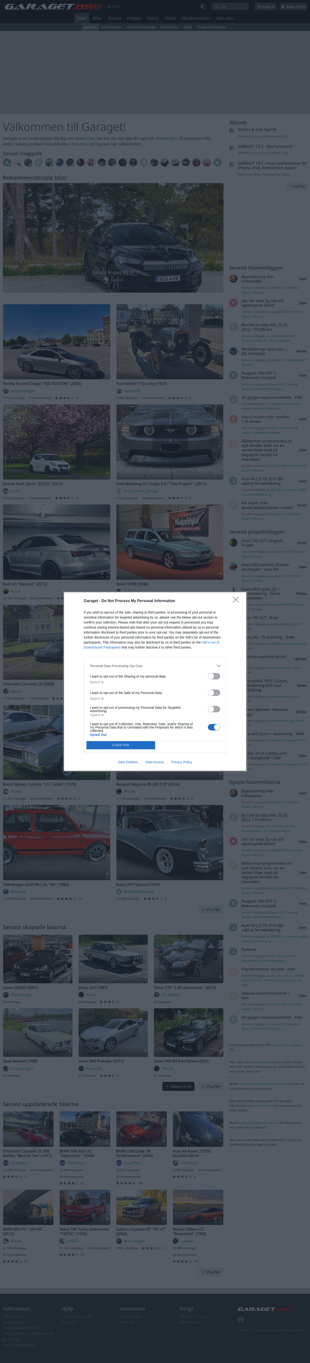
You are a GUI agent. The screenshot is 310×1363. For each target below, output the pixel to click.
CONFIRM (121, 745)
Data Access (154, 762)
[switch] (214, 676)
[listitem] (155, 665)
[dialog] (155, 681)
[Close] (237, 601)
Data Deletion (128, 762)
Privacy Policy (181, 762)
